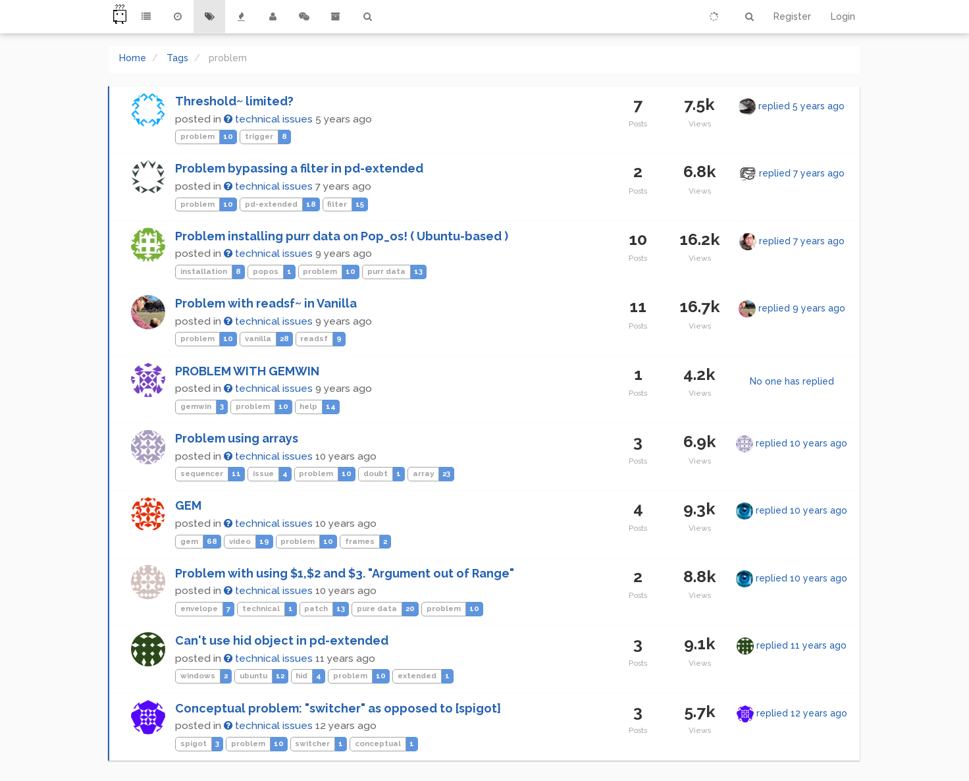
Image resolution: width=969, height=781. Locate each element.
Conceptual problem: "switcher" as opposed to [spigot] (338, 708)
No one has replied (792, 381)
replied (801, 106)
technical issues (268, 119)
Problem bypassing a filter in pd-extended (299, 168)
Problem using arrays (236, 438)
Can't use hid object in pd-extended (281, 640)
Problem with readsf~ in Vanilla (266, 303)
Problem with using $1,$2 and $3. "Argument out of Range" (344, 573)
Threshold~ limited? (234, 101)
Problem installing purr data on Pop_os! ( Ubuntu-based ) (341, 236)
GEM (188, 505)
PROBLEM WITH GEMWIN (247, 371)
